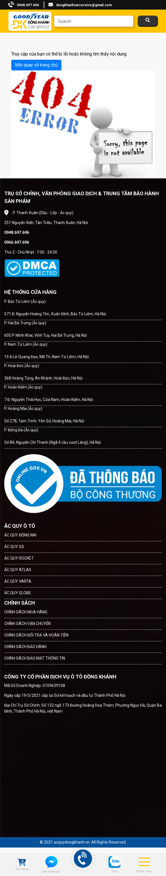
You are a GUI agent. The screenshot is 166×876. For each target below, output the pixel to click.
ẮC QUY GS (14, 546)
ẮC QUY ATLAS (17, 569)
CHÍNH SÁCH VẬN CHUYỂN (27, 623)
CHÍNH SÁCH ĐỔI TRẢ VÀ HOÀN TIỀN (36, 635)
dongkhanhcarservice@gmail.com (84, 5)
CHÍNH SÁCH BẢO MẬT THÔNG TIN (34, 658)
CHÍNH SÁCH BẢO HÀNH (25, 646)
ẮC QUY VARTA (17, 581)
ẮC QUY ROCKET (19, 558)
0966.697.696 (16, 242)
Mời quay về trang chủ (36, 65)
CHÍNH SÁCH (19, 603)
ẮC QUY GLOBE (17, 593)
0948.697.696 (28, 5)
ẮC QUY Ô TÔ (19, 526)
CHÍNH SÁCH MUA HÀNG (25, 612)
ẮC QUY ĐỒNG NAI (20, 535)
